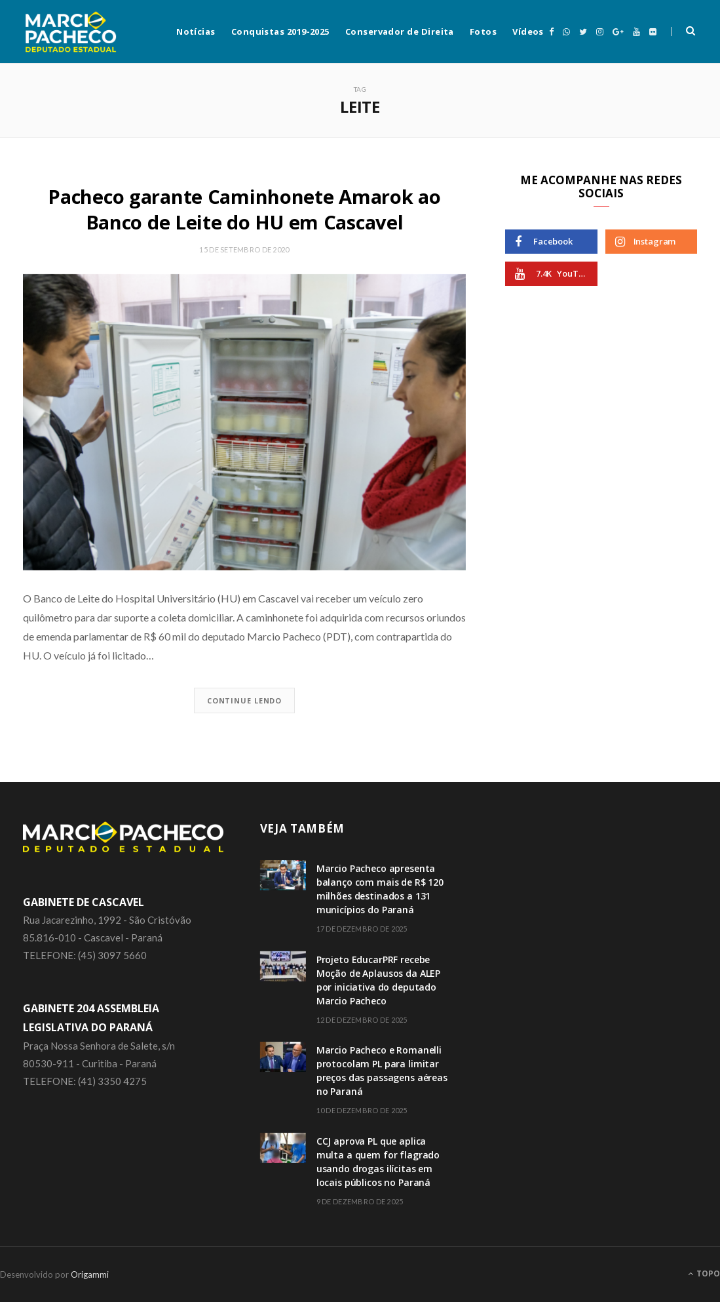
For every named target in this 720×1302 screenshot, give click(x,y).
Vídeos (528, 31)
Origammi (90, 1274)
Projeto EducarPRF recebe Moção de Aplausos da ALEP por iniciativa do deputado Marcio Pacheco (378, 980)
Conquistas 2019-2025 (280, 31)
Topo (704, 1273)
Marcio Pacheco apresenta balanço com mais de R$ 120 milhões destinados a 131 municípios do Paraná (380, 889)
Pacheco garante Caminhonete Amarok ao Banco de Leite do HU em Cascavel (244, 209)
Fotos (483, 31)
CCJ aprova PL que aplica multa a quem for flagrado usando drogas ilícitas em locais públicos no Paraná (378, 1162)
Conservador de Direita (399, 31)
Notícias (196, 31)
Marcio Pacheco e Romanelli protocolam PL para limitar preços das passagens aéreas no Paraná (381, 1070)
